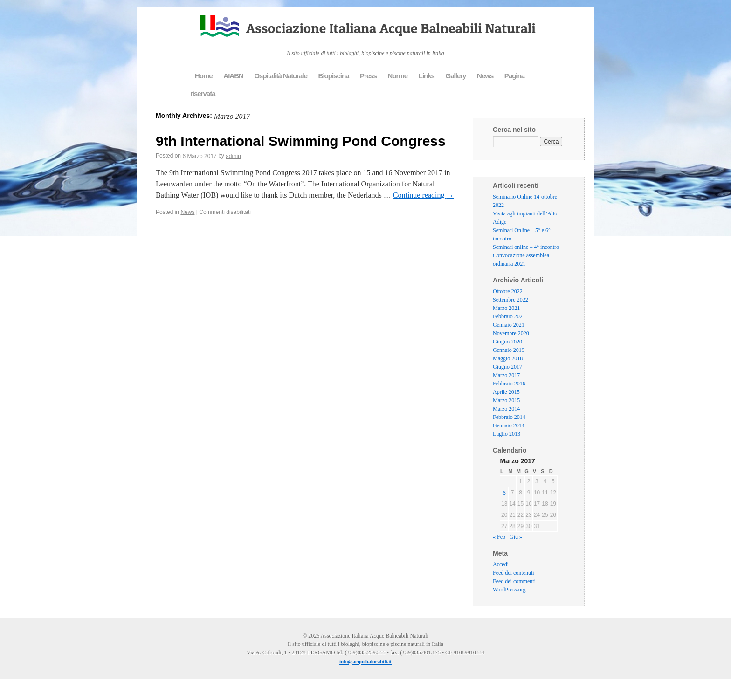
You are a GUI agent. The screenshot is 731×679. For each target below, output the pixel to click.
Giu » (516, 537)
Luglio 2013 (506, 434)
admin (233, 156)
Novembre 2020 (511, 333)
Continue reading (423, 195)
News (485, 76)
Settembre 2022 (510, 299)
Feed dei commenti (514, 581)
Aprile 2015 (506, 392)
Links (426, 76)
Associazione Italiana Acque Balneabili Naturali (391, 28)
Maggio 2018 (508, 358)
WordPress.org (509, 590)
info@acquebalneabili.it (365, 662)
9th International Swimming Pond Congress (301, 140)
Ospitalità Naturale (280, 76)
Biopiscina (333, 76)
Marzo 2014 (506, 408)
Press (368, 76)
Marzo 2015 (506, 400)
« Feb (499, 537)
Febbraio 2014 (509, 417)
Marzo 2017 (506, 375)
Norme (398, 76)
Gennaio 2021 (508, 325)
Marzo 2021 (506, 308)
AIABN (233, 76)
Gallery (456, 76)
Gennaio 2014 (508, 425)
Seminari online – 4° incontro (526, 247)
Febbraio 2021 (509, 316)
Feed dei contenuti (513, 573)
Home (204, 76)
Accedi (501, 565)
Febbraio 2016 (509, 383)
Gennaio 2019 (508, 350)
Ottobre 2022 (508, 291)
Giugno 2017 (507, 367)
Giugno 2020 (507, 341)
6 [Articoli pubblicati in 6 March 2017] (504, 493)
